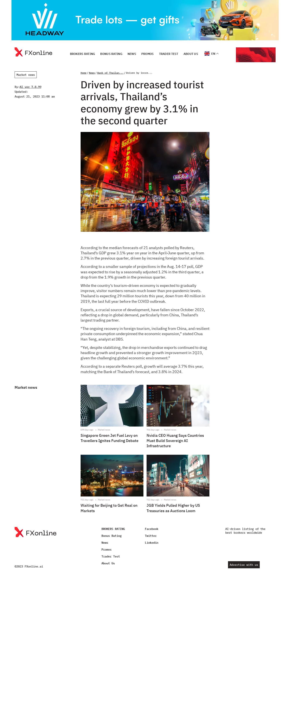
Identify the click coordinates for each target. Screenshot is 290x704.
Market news (25, 75)
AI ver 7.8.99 (30, 87)
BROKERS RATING (82, 54)
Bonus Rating (111, 54)
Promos (147, 54)
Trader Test (168, 54)
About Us (191, 54)
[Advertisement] (244, 179)
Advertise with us (244, 565)
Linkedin (151, 542)
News (132, 54)
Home (83, 72)
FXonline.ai (34, 566)
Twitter (151, 536)
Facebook (151, 529)
